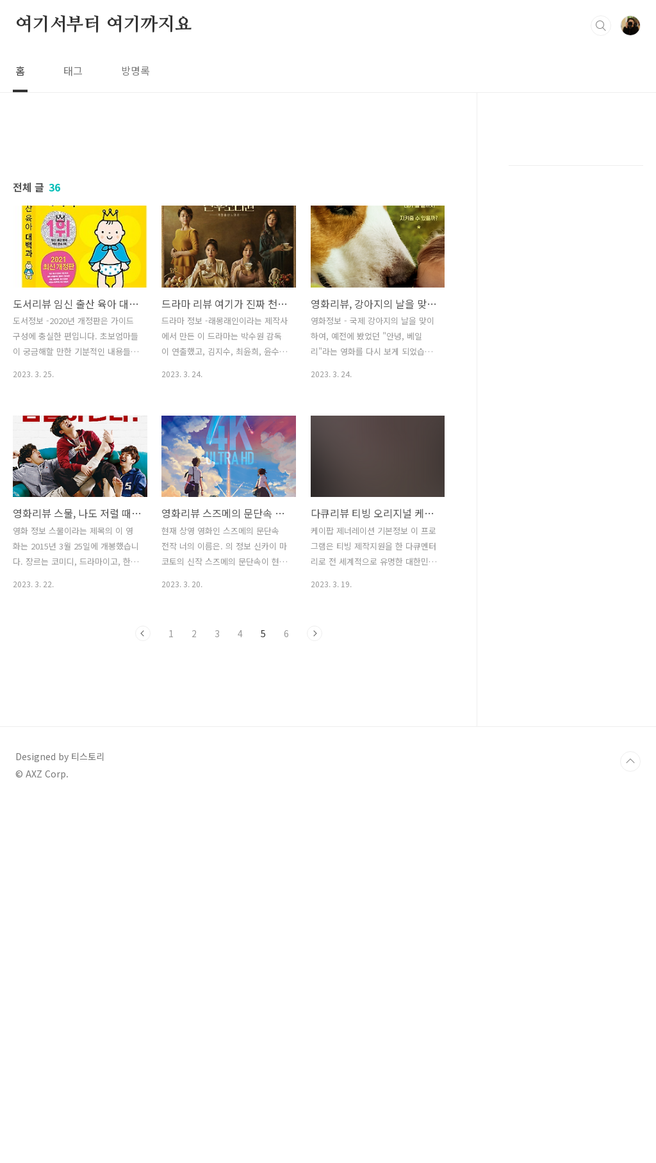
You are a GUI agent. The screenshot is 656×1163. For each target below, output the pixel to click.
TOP (630, 941)
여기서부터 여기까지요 (103, 25)
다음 (314, 633)
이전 (143, 633)
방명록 (135, 70)
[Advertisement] (229, 769)
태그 (73, 70)
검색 (601, 25)
